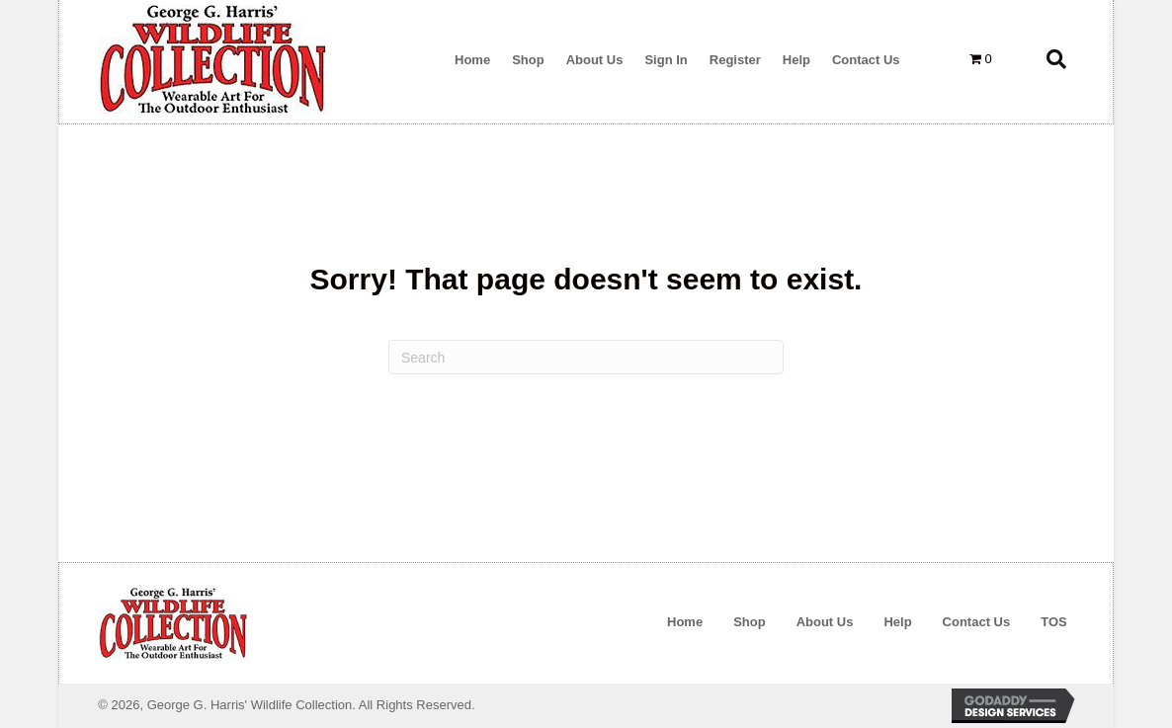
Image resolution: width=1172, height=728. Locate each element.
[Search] (586, 357)
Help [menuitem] (897, 621)
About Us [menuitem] (825, 621)
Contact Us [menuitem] (977, 621)
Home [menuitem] (685, 621)
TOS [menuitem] (1054, 621)
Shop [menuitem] (749, 621)
